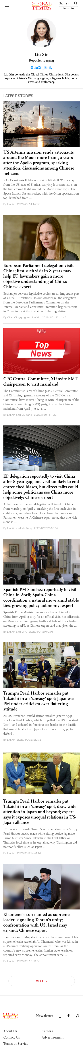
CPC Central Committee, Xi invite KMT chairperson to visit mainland (40, 381)
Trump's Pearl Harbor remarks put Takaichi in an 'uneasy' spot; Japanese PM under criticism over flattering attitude (38, 701)
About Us (10, 1031)
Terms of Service (15, 1043)
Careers (47, 1031)
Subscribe (68, 8)
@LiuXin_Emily (41, 68)
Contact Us (11, 1037)
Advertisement (53, 1037)
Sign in (64, 3)
